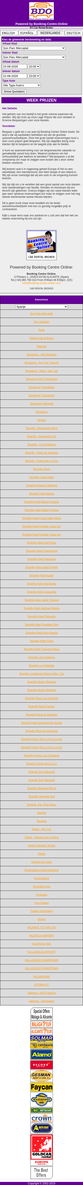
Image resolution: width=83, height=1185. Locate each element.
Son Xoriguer (41, 321)
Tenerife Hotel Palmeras (41, 616)
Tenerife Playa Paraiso (41, 706)
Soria (41, 330)
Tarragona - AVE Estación (41, 354)
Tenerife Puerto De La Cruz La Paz (41, 739)
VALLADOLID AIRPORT (41, 952)
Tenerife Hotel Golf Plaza (41, 542)
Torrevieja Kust (41, 886)
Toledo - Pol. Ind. (41, 829)
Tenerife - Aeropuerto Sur (41, 436)
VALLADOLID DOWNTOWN (41, 960)
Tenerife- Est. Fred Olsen (41, 804)
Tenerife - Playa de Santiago (41, 452)
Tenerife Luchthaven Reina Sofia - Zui (41, 673)
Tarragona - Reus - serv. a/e (41, 371)
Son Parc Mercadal (41, 313)
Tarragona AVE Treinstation (41, 379)
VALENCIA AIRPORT (41, 935)
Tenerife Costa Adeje (41, 477)
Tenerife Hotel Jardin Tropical (41, 600)
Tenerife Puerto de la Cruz (41, 763)
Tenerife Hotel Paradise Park (41, 624)
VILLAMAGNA (41, 976)
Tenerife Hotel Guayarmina (41, 551)
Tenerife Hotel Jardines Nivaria (41, 608)
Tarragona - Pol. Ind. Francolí (41, 362)
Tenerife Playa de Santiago (41, 714)
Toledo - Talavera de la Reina (41, 837)
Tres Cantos (41, 903)
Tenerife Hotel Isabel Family (41, 567)
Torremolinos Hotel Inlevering (41, 870)
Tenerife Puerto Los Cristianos (41, 755)
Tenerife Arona (41, 469)
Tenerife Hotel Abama (41, 493)
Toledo (41, 853)
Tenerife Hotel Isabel (41, 575)
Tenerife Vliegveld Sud (41, 796)
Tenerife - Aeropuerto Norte (41, 428)
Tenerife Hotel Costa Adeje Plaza (41, 518)
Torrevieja (41, 894)
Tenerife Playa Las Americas (41, 698)
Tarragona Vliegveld (41, 403)
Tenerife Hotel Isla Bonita (41, 583)
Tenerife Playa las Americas (41, 731)
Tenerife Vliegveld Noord (41, 788)
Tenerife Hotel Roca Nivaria (41, 632)
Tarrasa (41, 420)
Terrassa (41, 821)
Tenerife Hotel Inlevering (41, 559)
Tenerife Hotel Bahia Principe (41, 510)
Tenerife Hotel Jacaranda (41, 591)
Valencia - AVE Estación (41, 993)
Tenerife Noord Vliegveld (41, 682)
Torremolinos (41, 878)
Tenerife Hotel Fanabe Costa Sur (41, 526)
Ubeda (41, 919)
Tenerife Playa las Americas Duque (41, 722)
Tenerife (41, 812)
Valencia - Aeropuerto (41, 1001)
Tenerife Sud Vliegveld (41, 772)
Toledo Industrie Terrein (41, 845)
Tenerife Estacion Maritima (41, 485)
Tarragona (41, 411)
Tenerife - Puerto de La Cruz (41, 461)
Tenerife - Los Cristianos (41, 444)
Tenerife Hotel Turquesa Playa (41, 649)
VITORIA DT (41, 984)
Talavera (41, 346)
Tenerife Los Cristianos (41, 657)
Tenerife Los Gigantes (41, 665)
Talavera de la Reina (41, 338)
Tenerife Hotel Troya (41, 641)
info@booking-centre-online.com (41, 283)
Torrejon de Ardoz (41, 862)
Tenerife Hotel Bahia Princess (41, 501)
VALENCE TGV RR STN (41, 927)
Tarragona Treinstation (41, 387)
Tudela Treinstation (41, 911)
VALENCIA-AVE (41, 943)
